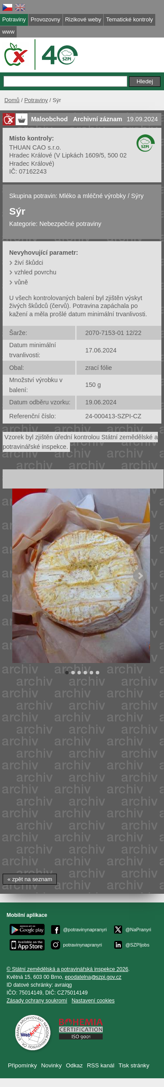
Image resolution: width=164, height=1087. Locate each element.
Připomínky (22, 1065)
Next (140, 576)
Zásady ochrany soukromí (37, 1001)
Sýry (137, 195)
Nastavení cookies (93, 1001)
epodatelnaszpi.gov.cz (93, 977)
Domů (12, 100)
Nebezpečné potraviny (70, 223)
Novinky (51, 1065)
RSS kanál (101, 1065)
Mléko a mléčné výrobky (92, 195)
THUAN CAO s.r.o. (35, 147)
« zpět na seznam (29, 879)
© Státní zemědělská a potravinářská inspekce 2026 (67, 969)
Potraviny (36, 100)
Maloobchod (49, 119)
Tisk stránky (134, 1065)
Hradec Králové (30, 155)
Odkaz (74, 1065)
